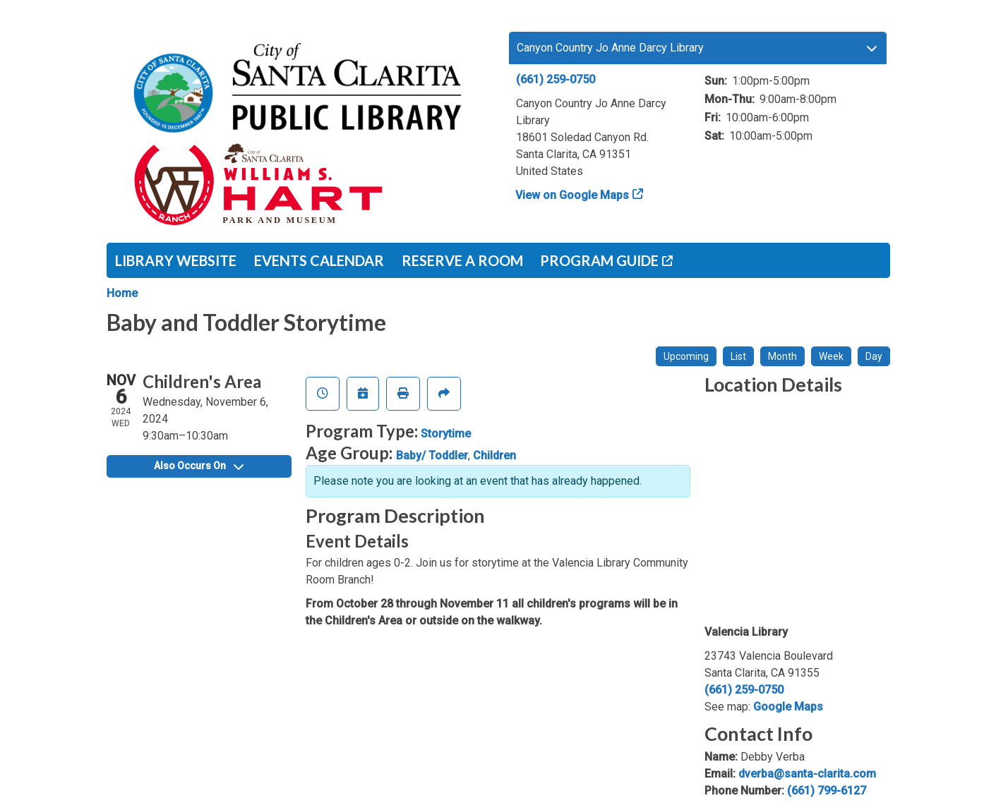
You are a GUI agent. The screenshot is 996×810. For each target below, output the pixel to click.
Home (122, 293)
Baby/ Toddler (432, 455)
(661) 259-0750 (555, 79)
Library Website (175, 260)
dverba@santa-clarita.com (807, 773)
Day (873, 356)
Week (831, 356)
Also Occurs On (199, 465)
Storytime (446, 433)
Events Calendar (319, 260)
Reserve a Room (462, 260)
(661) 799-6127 (826, 790)
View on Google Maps (572, 195)
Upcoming (686, 356)
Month (782, 356)
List (738, 356)
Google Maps (788, 706)
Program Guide (599, 260)
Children (494, 455)
